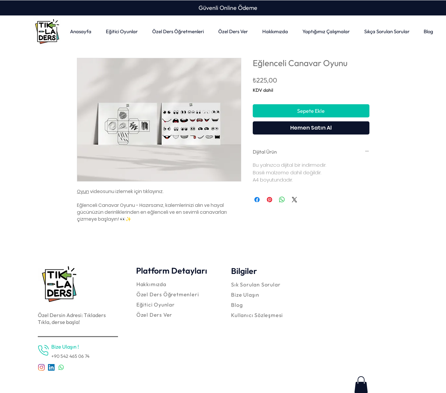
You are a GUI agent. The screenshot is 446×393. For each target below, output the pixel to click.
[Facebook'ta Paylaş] (257, 200)
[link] (361, 384)
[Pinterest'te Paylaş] (269, 200)
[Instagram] (41, 367)
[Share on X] (294, 200)
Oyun (83, 191)
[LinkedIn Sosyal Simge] (51, 367)
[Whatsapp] (61, 367)
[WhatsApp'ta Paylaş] (282, 200)
